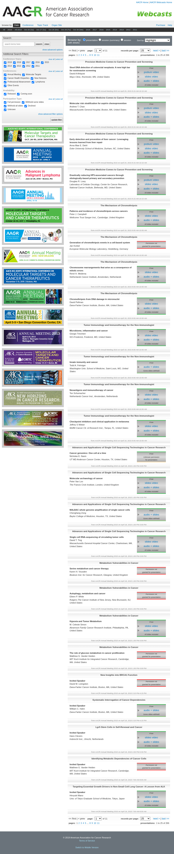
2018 (88, 30)
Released (12, 94)
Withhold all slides (15, 106)
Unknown (12, 109)
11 (98, 55)
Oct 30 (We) (78, 30)
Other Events (13, 85)
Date (16, 25)
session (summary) (111, 40)
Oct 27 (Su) (41, 30)
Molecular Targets (33, 74)
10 (95, 55)
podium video (151, 72)
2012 (128, 30)
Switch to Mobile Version (87, 847)
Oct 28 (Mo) (54, 30)
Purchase (160, 25)
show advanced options (52, 50)
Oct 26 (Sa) (29, 30)
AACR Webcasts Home (161, 2)
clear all (52, 59)
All (4, 30)
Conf (28, 25)
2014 (115, 30)
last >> (165, 50)
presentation (92, 40)
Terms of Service (87, 841)
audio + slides (151, 80)
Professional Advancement (19, 82)
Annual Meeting (14, 74)
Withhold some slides (35, 102)
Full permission (14, 102)
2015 (108, 30)
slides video (151, 76)
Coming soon (26, 94)
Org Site (57, 25)
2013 (121, 30)
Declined (32, 106)
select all (59, 59)
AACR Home (142, 2)
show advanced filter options (50, 114)
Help (170, 25)
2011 (135, 30)
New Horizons (40, 78)
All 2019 (18, 30)
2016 (101, 30)
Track (42, 25)
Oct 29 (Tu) (66, 30)
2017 (95, 30)
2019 (10, 62)
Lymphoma (40, 82)
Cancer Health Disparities (18, 78)
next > (156, 50)
